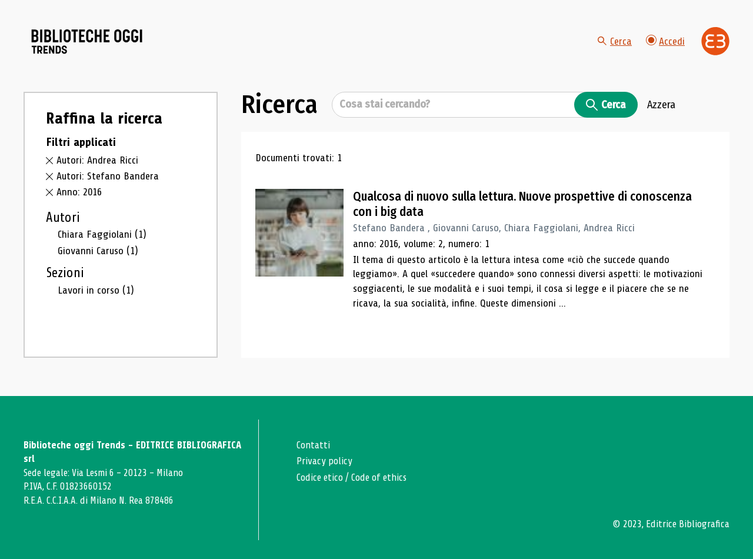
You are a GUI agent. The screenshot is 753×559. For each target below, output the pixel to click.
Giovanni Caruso (98, 251)
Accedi (665, 41)
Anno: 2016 (79, 192)
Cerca (615, 41)
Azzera (661, 105)
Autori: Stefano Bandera (107, 176)
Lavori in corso (96, 291)
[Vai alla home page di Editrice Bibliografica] (715, 41)
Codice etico (319, 477)
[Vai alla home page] (89, 41)
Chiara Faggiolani (102, 235)
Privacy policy (324, 461)
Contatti (313, 445)
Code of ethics (379, 477)
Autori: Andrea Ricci (97, 161)
